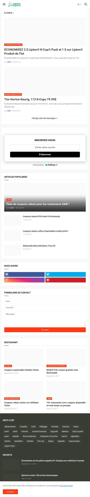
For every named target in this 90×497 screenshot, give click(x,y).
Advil (15, 431)
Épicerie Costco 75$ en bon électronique (39, 475)
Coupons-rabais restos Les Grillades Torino (21, 404)
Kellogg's (43, 426)
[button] (4, 4)
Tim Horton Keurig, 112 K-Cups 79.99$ (30, 99)
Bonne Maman (29, 436)
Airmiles (54, 426)
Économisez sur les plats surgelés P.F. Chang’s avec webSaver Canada (52, 461)
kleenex (65, 431)
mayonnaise (74, 441)
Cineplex (23, 426)
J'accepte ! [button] (10, 492)
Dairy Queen (78, 431)
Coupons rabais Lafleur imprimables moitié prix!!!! (45, 231)
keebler (16, 436)
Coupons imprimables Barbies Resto (21, 370)
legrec (51, 441)
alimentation (10, 426)
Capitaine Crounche (48, 436)
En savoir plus (66, 485)
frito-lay (40, 441)
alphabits (75, 436)
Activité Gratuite (39, 431)
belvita (7, 441)
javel (7, 436)
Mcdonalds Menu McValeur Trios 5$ (39, 246)
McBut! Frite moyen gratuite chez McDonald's (62, 371)
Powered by (45, 165)
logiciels (61, 441)
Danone (65, 426)
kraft (7, 431)
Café (33, 426)
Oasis (75, 426)
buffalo (30, 441)
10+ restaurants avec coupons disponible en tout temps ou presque (65, 404)
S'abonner (45, 154)
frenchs (24, 431)
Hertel (64, 436)
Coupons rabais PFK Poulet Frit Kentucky (41, 216)
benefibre (19, 441)
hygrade (54, 431)
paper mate (10, 446)
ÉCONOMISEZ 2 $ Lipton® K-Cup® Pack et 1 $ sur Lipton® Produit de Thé (43, 51)
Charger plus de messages (44, 118)
